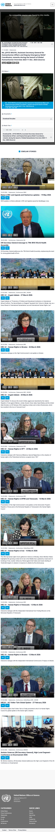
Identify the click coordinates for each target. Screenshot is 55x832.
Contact (4, 830)
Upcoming (32, 815)
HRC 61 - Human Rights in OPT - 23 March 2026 (19, 449)
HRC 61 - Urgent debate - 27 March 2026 (16, 295)
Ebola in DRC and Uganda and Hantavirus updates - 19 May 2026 (26, 195)
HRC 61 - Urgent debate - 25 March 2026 (16, 395)
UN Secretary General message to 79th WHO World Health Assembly (23, 244)
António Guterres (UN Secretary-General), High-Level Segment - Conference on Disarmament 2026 (26, 753)
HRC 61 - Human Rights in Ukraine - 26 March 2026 (20, 347)
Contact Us (32, 819)
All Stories (4, 823)
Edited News (4, 811)
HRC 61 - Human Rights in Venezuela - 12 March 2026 (21, 605)
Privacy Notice (22, 830)
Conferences (4, 821)
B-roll (2, 819)
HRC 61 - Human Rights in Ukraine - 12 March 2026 (20, 655)
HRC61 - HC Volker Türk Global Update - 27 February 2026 (23, 703)
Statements (4, 815)
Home (31, 811)
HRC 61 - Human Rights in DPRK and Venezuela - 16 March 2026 (26, 499)
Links (30, 817)
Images (3, 817)
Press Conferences (6, 813)
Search (31, 813)
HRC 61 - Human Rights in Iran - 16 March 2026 (19, 551)
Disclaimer (32, 823)
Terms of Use (33, 821)
